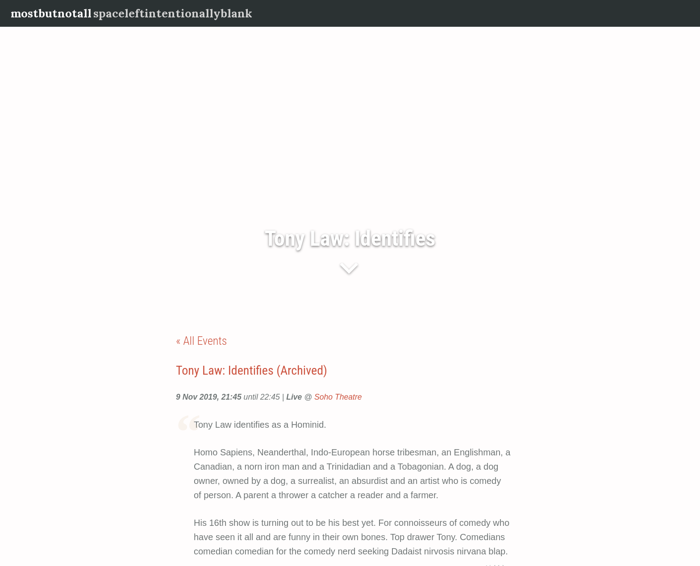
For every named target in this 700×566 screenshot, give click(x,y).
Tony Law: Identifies (350, 238)
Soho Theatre (338, 396)
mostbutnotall (51, 13)
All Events (205, 340)
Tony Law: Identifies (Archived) (251, 370)
